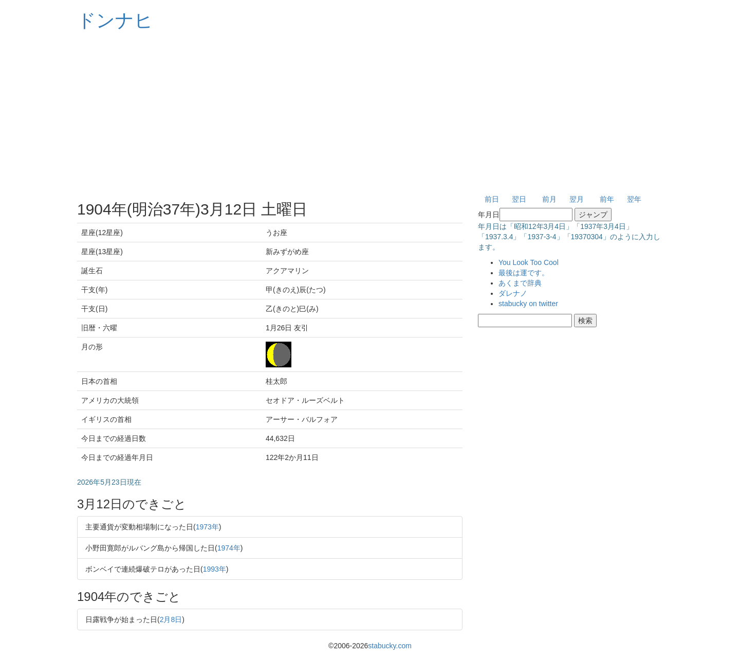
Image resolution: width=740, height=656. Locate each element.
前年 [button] (607, 199)
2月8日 (171, 619)
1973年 (207, 527)
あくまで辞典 (520, 283)
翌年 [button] (634, 199)
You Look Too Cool (528, 262)
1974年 (228, 548)
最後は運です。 (523, 273)
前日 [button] (492, 199)
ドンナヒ (115, 20)
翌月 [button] (576, 199)
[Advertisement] (370, 113)
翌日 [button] (519, 199)
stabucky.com (390, 646)
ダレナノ (512, 293)
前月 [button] (549, 199)
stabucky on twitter (528, 303)
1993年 (214, 569)
